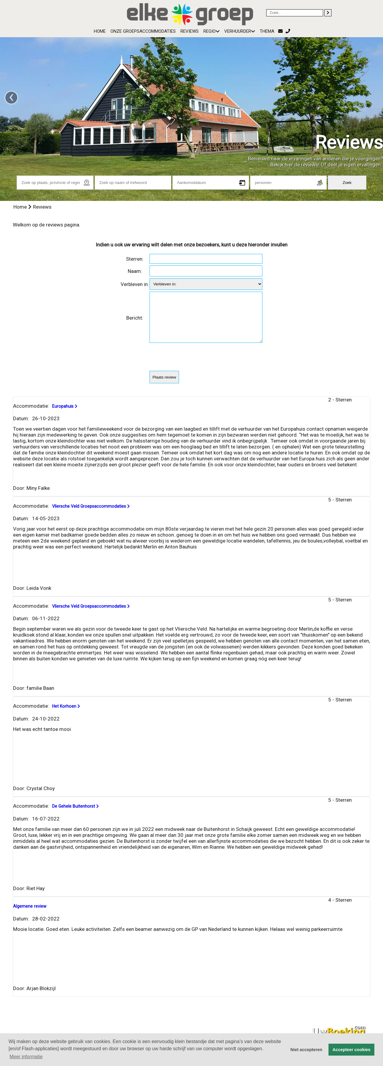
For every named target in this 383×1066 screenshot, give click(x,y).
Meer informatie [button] (26, 1056)
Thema (267, 31)
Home (100, 31)
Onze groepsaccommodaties (143, 31)
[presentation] (195, 366)
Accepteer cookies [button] (351, 1049)
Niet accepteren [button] (306, 1049)
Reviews (189, 31)
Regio (211, 31)
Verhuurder (239, 31)
